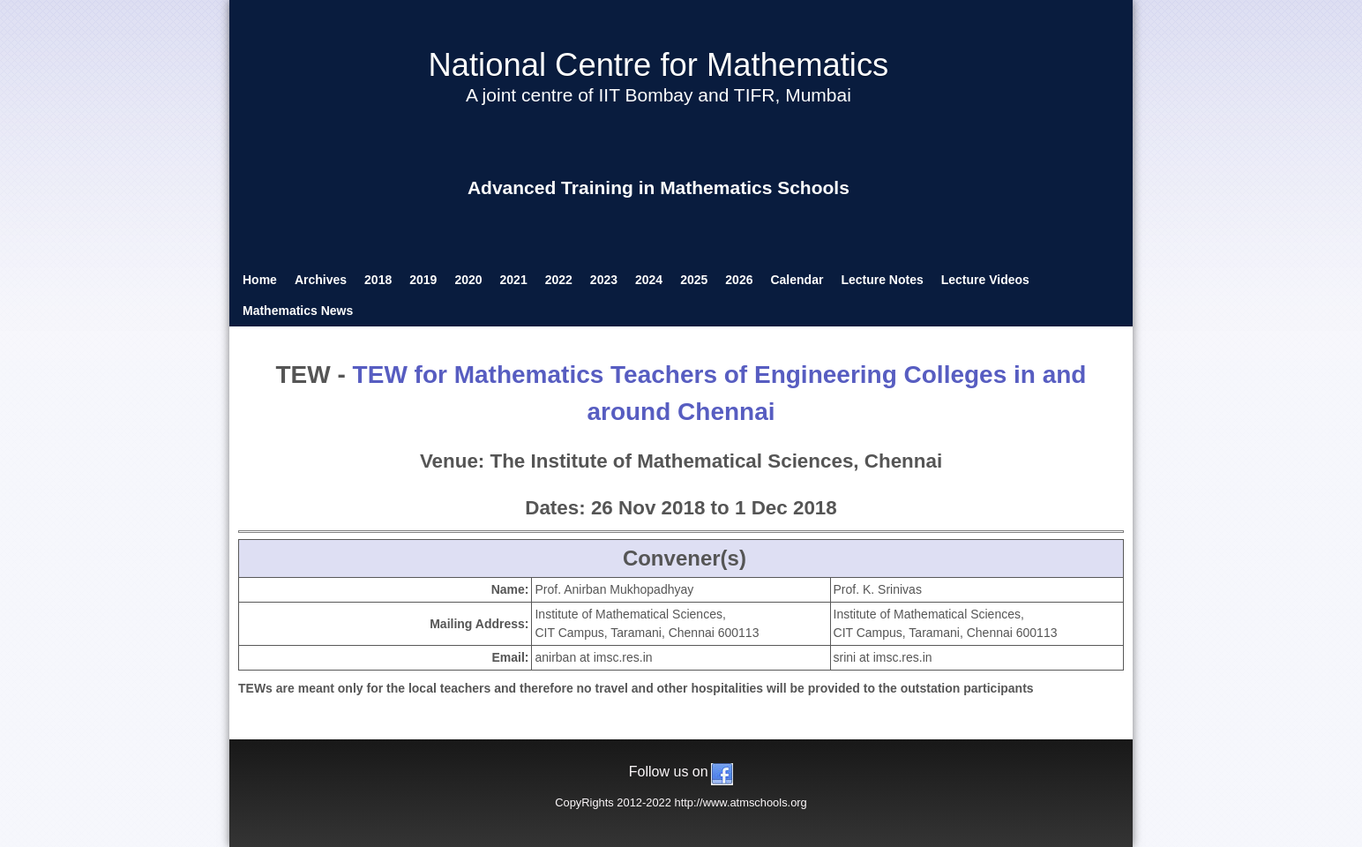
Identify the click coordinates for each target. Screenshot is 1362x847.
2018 (378, 280)
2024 (648, 280)
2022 (558, 280)
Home (260, 280)
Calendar (796, 280)
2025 (693, 280)
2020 (468, 280)
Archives (321, 280)
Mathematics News (298, 311)
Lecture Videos (985, 280)
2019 (423, 280)
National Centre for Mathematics (658, 65)
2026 (738, 280)
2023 (603, 280)
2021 (514, 280)
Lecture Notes (882, 280)
